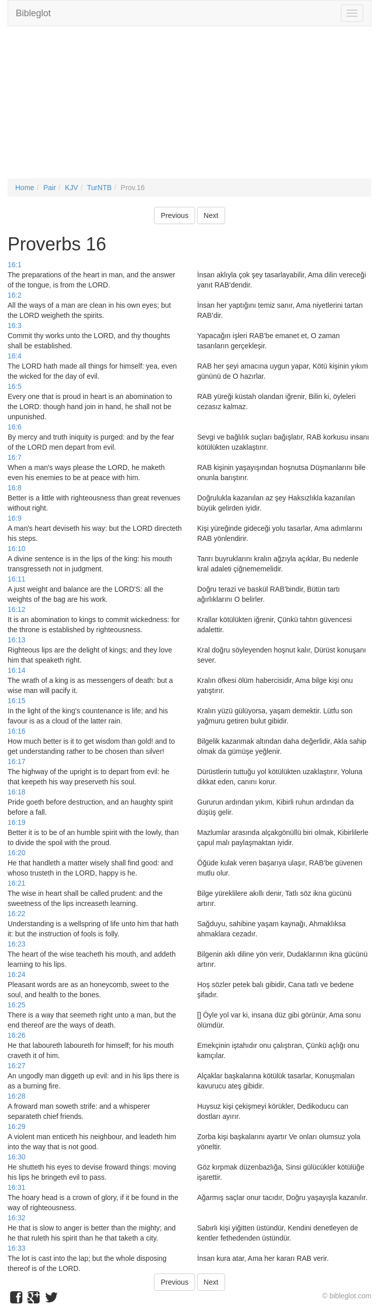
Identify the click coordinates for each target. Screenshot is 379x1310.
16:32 (16, 1218)
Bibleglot (33, 13)
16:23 (16, 944)
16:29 (16, 1126)
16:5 (14, 386)
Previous (174, 215)
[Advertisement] (189, 107)
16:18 (16, 792)
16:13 (16, 640)
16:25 (16, 1005)
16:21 (16, 883)
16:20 (16, 853)
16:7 (14, 457)
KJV (71, 188)
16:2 (14, 295)
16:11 (16, 579)
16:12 (16, 609)
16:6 (14, 427)
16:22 (16, 913)
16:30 (16, 1157)
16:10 (16, 548)
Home (24, 188)
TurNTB (99, 188)
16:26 (16, 1035)
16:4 (14, 356)
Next (211, 215)
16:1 (14, 265)
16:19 (16, 822)
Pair (49, 188)
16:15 (16, 701)
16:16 (16, 731)
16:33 (16, 1248)
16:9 (14, 518)
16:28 (16, 1096)
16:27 (16, 1066)
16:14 (16, 670)
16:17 (16, 761)
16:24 (16, 974)
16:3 (14, 325)
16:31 (16, 1187)
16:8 (14, 488)
